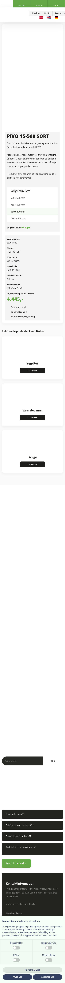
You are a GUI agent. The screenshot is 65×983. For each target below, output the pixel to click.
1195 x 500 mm (18, 218)
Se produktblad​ (18, 307)
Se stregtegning (19, 311)
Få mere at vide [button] (32, 970)
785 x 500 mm (18, 204)
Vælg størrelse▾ (20, 191)
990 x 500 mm (18, 211)
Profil (47, 13)
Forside (35, 13)
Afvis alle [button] (17, 977)
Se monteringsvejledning (23, 316)
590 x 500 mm (18, 198)
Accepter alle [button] (47, 977)
